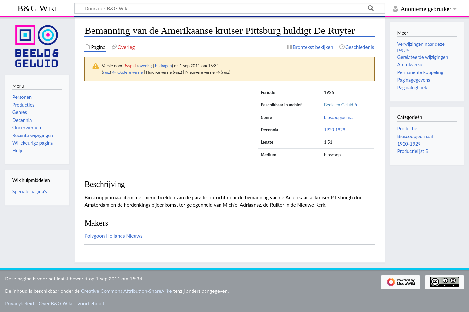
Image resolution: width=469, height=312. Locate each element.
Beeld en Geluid (338, 104)
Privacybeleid (19, 303)
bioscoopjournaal (340, 117)
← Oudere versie (127, 72)
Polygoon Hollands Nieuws (113, 236)
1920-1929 (334, 129)
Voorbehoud (90, 303)
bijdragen (163, 65)
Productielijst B (412, 151)
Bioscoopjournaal (415, 136)
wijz (106, 72)
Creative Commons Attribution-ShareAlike (126, 291)
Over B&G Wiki (55, 303)
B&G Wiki (37, 8)
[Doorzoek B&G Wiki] (230, 8)
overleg (145, 65)
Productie (407, 128)
